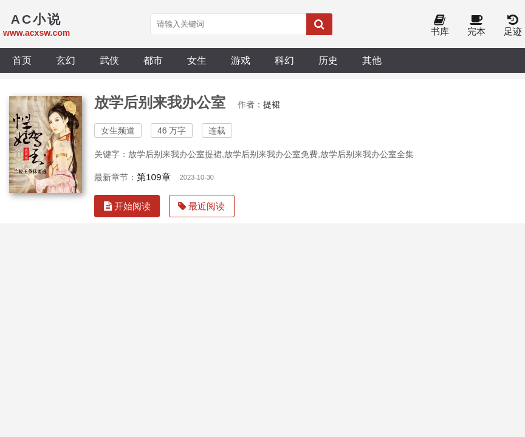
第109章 (154, 177)
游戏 (240, 60)
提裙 (271, 104)
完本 (476, 25)
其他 (372, 60)
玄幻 (65, 60)
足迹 (513, 25)
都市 (153, 60)
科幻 (284, 60)
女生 (197, 60)
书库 (440, 25)
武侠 (109, 60)
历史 (328, 60)
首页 (22, 60)
